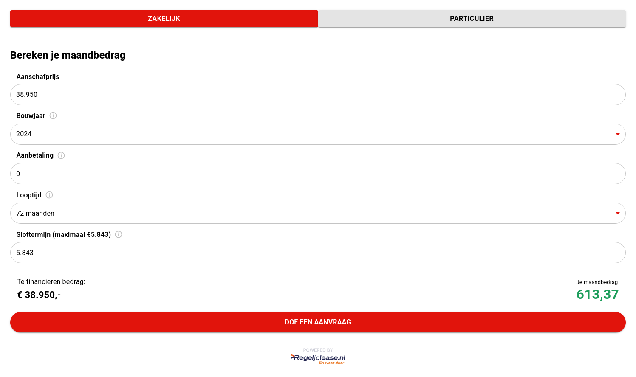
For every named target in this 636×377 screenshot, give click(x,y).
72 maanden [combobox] (35, 213)
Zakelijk (164, 18)
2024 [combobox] (24, 134)
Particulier (472, 18)
